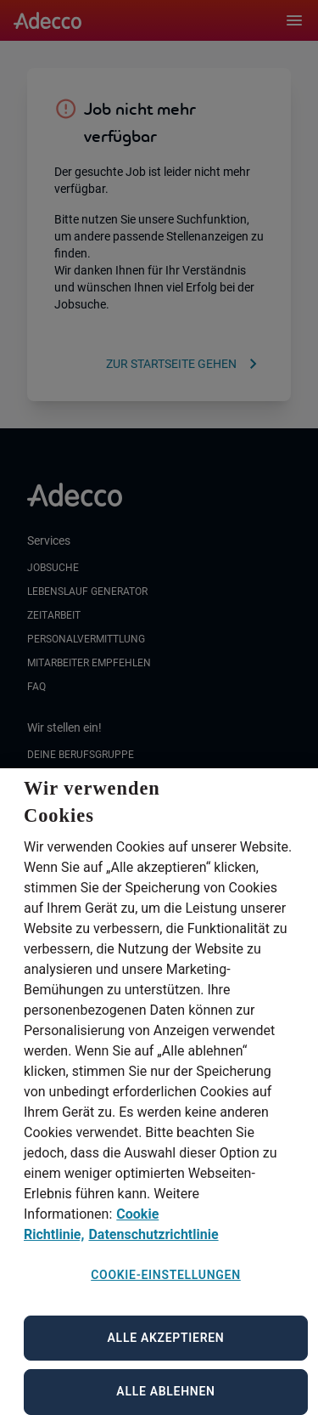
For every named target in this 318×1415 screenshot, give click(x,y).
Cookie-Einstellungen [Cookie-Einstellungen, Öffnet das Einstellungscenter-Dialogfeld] (166, 1296)
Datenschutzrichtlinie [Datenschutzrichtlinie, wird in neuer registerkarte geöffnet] (153, 1256)
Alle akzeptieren (166, 1358)
